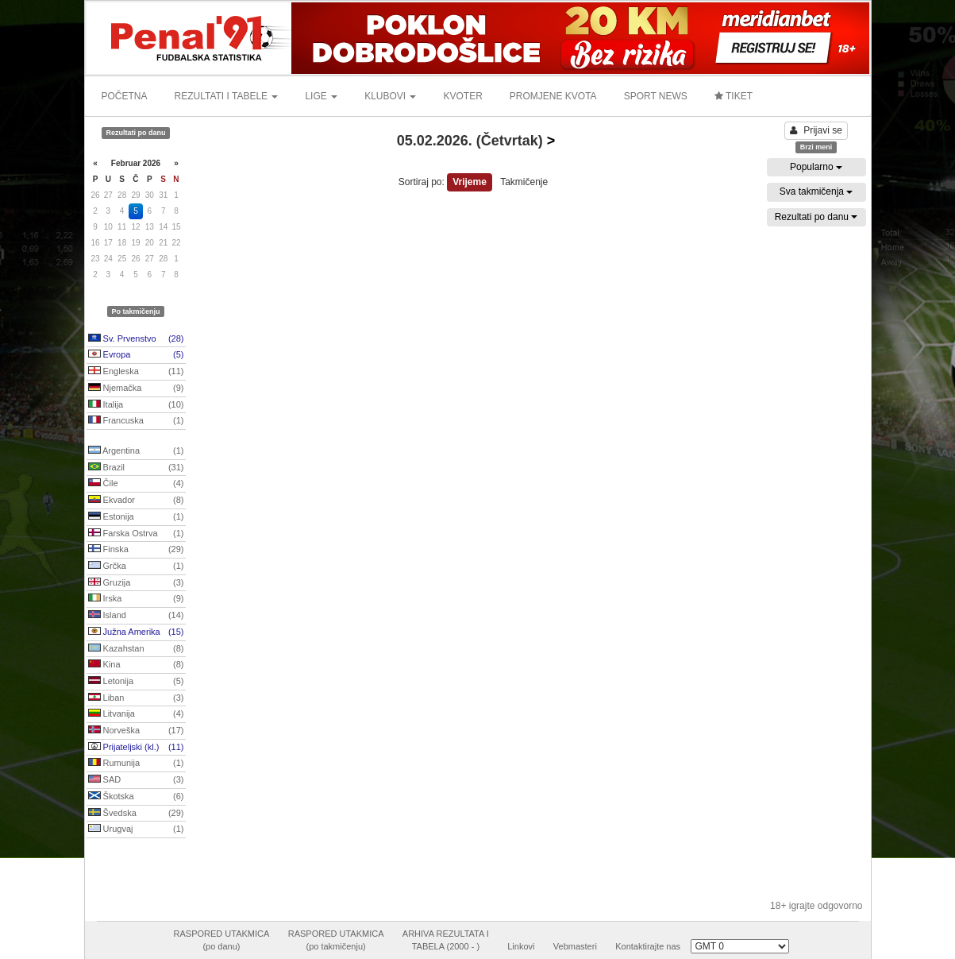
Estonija (136, 517)
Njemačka (136, 388)
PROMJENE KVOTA (553, 96)
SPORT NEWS (655, 96)
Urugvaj (136, 829)
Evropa (136, 355)
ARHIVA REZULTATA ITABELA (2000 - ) (445, 940)
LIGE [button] (321, 96)
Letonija (136, 681)
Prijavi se (816, 130)
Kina (136, 665)
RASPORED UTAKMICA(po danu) (222, 940)
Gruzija (136, 583)
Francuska (136, 421)
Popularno (816, 166)
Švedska (136, 813)
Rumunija (136, 763)
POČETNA (125, 96)
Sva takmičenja (816, 191)
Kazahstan (136, 649)
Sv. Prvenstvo (136, 339)
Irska (136, 599)
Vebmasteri (575, 946)
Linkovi (520, 946)
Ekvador (136, 500)
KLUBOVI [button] (390, 96)
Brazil (136, 468)
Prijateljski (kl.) (136, 747)
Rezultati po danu (816, 216)
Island (136, 615)
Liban (136, 698)
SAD (136, 780)
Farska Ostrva (136, 534)
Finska (136, 549)
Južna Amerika (136, 632)
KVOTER (462, 96)
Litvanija (136, 714)
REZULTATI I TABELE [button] (227, 96)
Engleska (136, 371)
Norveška (136, 731)
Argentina (136, 451)
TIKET (733, 96)
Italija (136, 405)
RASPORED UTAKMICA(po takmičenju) (336, 940)
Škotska (136, 797)
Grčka (136, 566)
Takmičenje (524, 182)
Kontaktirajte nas (647, 946)
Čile (136, 484)
